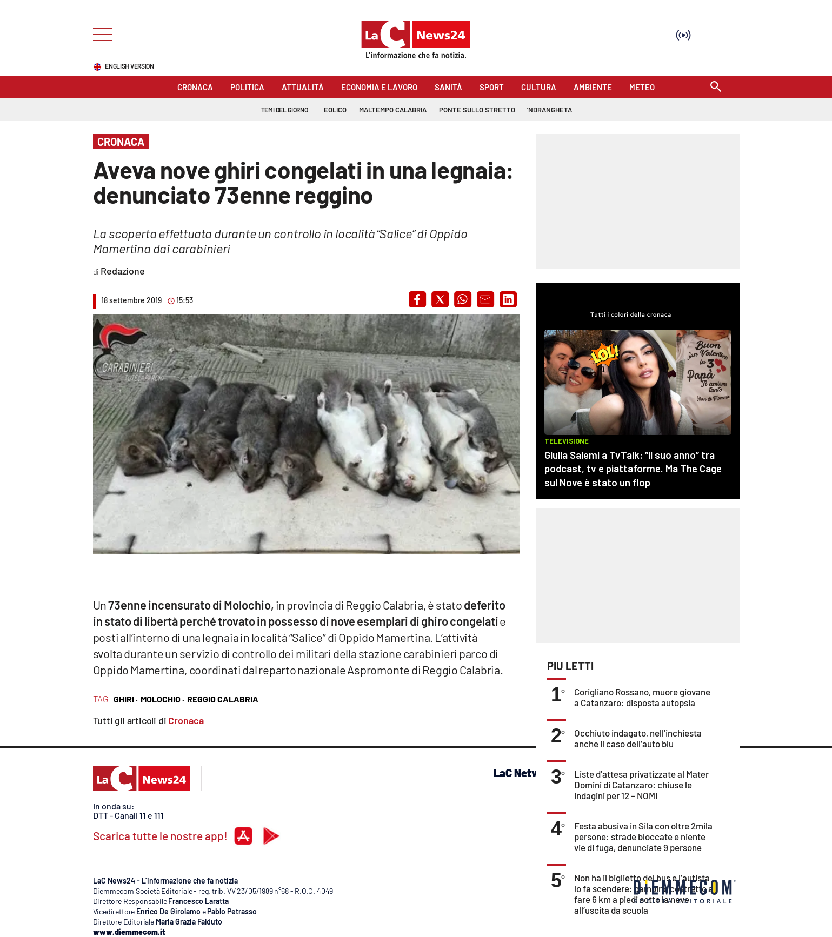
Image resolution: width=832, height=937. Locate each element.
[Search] (715, 87)
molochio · (162, 699)
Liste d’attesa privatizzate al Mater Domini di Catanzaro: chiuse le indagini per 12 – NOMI (641, 784)
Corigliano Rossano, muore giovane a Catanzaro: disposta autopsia (642, 697)
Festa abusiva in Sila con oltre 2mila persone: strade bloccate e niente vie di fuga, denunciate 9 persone (643, 836)
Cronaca (186, 720)
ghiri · (126, 699)
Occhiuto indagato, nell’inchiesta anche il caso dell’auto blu (638, 738)
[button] (417, 299)
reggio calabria (222, 699)
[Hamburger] (99, 33)
